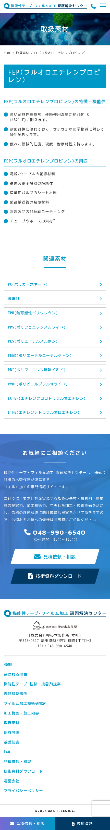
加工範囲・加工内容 (21, 713)
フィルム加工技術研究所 (25, 703)
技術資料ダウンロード (55, 576)
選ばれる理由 (15, 674)
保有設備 (12, 732)
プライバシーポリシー (23, 791)
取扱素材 (12, 723)
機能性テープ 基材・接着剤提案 (32, 684)
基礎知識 (12, 742)
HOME (8, 664)
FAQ (7, 752)
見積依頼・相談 (55, 557)
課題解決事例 (15, 694)
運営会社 (12, 781)
